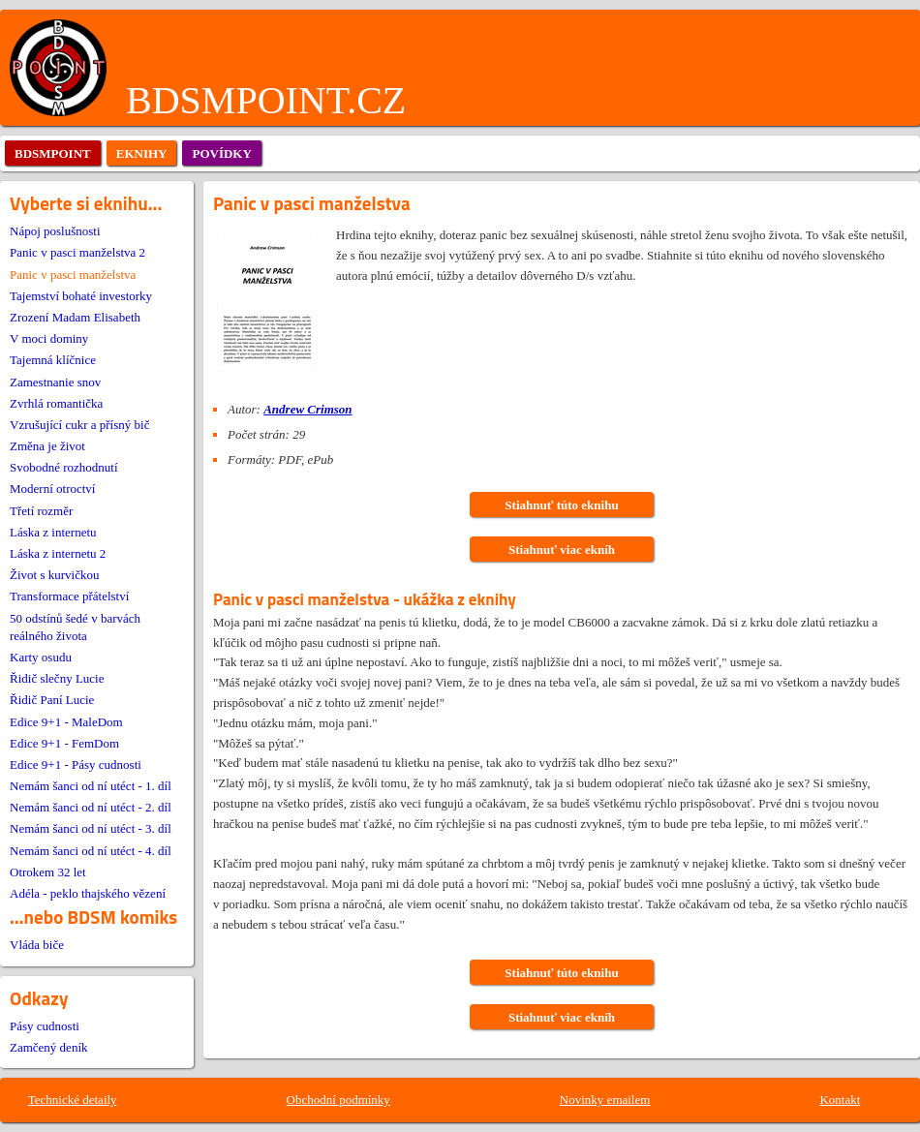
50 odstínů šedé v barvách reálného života (75, 627)
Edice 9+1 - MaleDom (66, 722)
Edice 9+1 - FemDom (64, 743)
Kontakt (839, 1099)
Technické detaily (72, 1099)
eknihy (142, 153)
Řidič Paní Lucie (52, 699)
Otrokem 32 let (48, 872)
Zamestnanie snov (55, 382)
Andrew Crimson (307, 409)
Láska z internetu (53, 532)
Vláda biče (37, 944)
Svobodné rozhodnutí (64, 467)
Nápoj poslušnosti (55, 231)
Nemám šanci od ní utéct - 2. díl (90, 807)
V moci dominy (49, 338)
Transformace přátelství (69, 596)
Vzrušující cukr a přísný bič (79, 424)
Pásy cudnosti (44, 1026)
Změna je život (47, 446)
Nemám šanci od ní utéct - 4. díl (90, 850)
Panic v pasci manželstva (73, 274)
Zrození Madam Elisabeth (75, 317)
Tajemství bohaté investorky (81, 296)
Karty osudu (41, 657)
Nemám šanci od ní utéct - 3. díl (90, 828)
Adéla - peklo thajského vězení (88, 893)
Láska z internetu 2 (58, 553)
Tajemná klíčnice (53, 359)
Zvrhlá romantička (56, 403)
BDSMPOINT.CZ (266, 100)
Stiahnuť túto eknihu (561, 505)
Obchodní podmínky (338, 1099)
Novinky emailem (605, 1099)
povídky (221, 153)
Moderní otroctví (52, 488)
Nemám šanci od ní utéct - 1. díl (90, 786)
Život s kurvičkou (54, 574)
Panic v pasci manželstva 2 (77, 252)
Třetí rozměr (41, 511)
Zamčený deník (49, 1047)
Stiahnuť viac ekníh (561, 549)
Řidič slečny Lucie (57, 678)
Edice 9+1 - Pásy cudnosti (75, 764)
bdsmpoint (53, 153)
